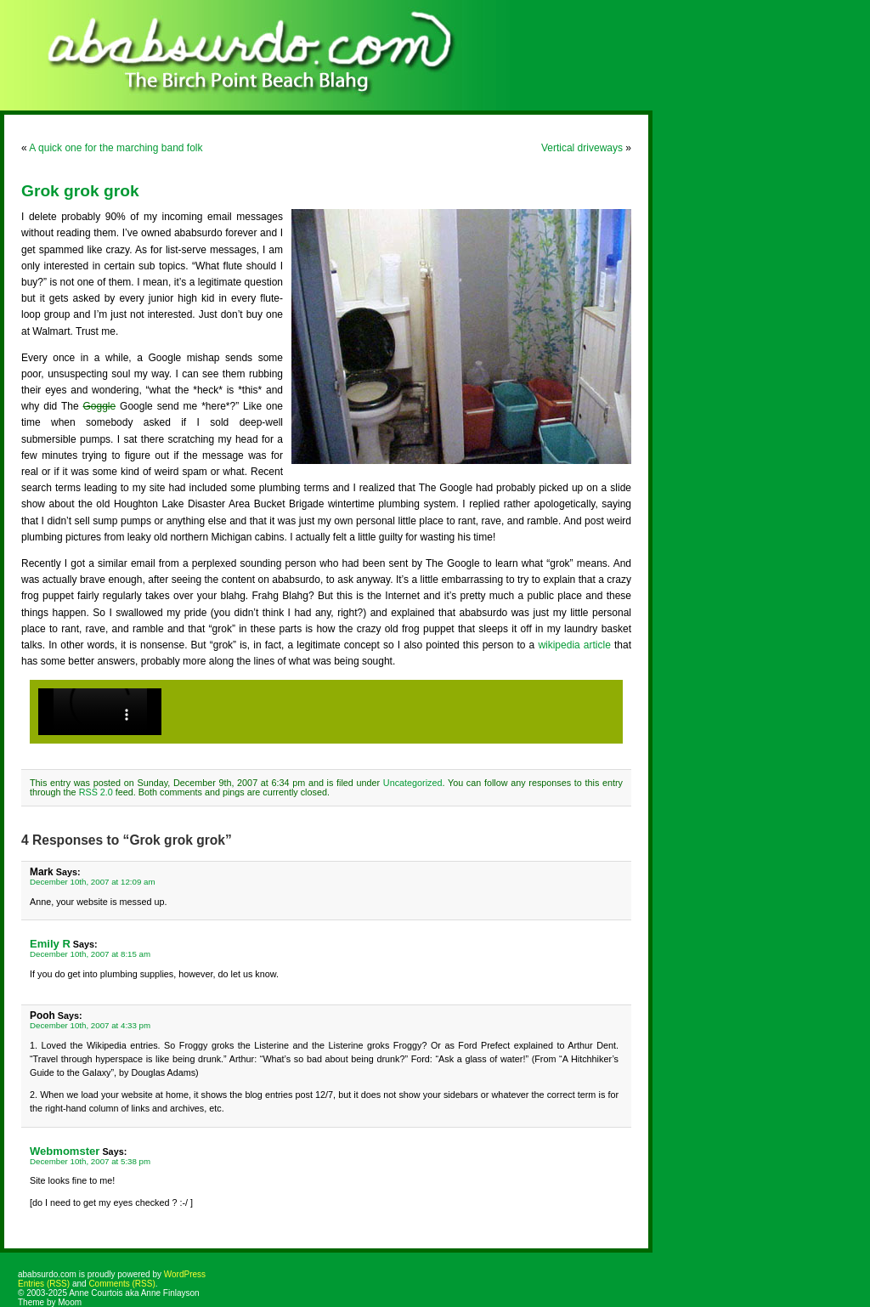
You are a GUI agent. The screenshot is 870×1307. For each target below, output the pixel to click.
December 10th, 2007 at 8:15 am (90, 954)
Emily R (50, 943)
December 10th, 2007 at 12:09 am (92, 881)
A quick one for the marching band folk (115, 148)
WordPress (185, 1274)
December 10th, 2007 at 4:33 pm (90, 1025)
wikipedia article (574, 645)
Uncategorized (413, 783)
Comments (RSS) (121, 1283)
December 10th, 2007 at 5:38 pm (90, 1161)
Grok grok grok (80, 191)
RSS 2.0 (96, 792)
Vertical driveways (582, 148)
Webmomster (64, 1151)
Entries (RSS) (44, 1283)
